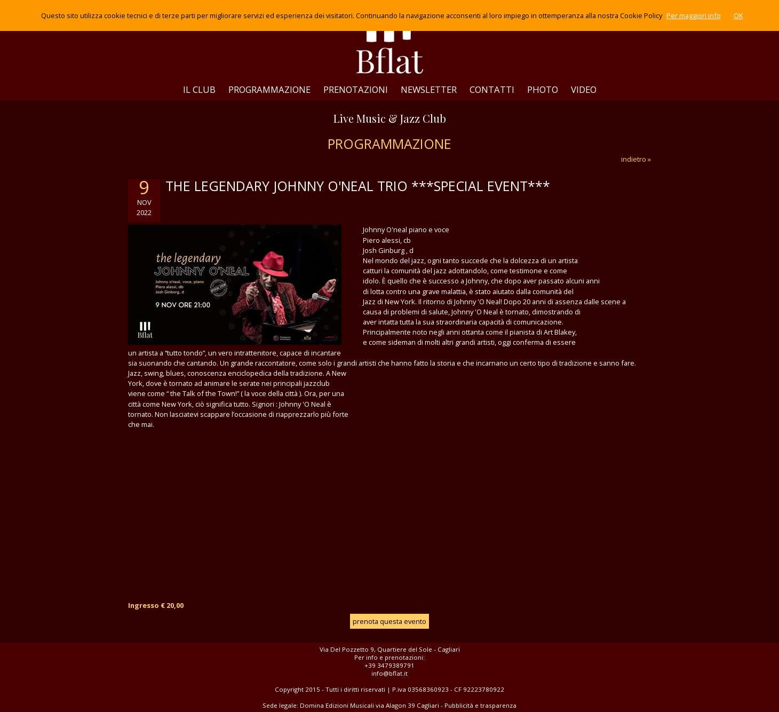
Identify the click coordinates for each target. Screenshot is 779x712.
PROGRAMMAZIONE (269, 89)
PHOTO (542, 89)
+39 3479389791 (389, 665)
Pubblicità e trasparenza (480, 705)
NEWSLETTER (429, 89)
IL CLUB (199, 89)
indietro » (636, 159)
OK (738, 15)
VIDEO (584, 89)
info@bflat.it (389, 673)
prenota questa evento (389, 621)
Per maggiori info (693, 15)
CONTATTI (492, 89)
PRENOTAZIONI (355, 89)
